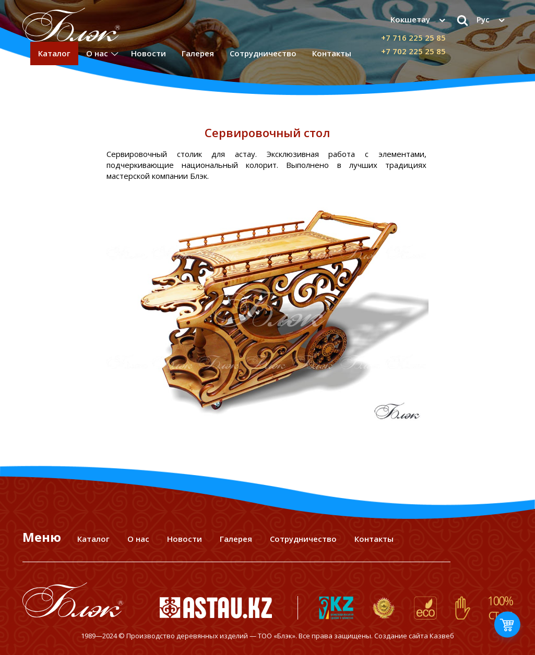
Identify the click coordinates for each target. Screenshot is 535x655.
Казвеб (442, 635)
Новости (148, 53)
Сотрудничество (263, 53)
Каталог (54, 53)
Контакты (331, 53)
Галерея (198, 53)
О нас (97, 53)
